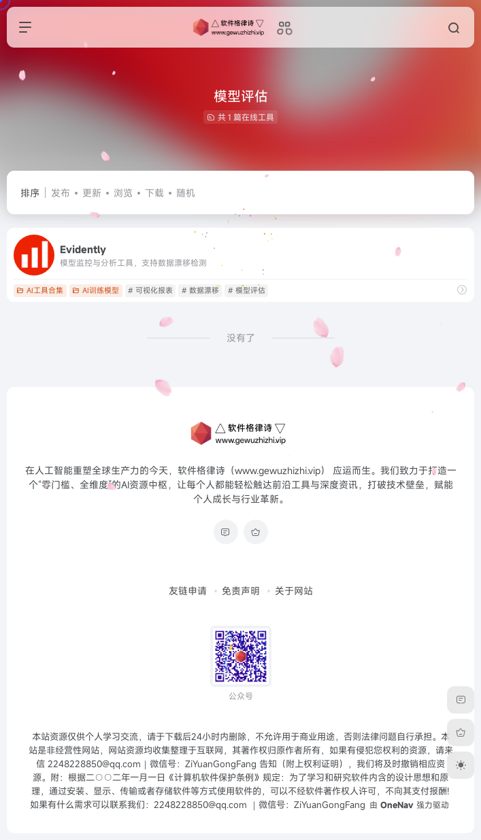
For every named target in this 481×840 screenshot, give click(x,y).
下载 (154, 192)
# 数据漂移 (200, 290)
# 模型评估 (246, 290)
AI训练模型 (95, 290)
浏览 (123, 192)
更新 (91, 192)
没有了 (241, 337)
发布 (60, 192)
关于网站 (294, 590)
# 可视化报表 (150, 290)
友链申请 (188, 590)
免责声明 (241, 590)
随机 (185, 192)
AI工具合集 (39, 290)
